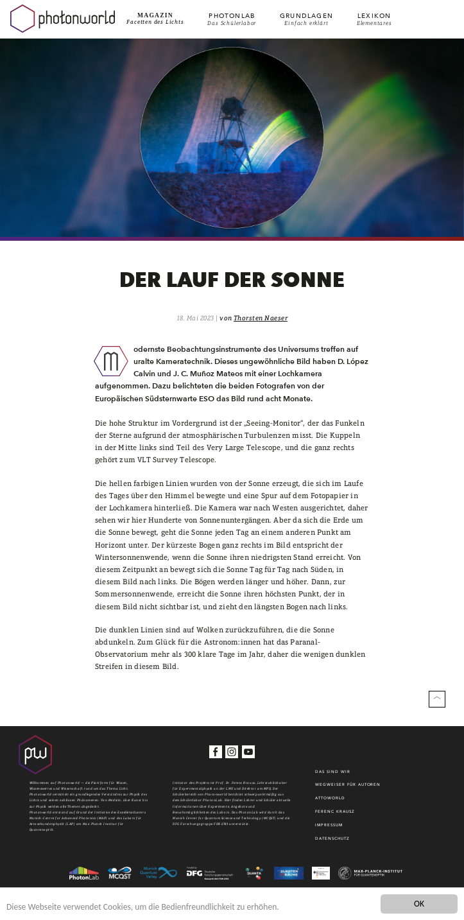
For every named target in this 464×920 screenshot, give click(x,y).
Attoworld (330, 798)
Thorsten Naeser (261, 318)
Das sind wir (332, 771)
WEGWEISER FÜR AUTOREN (348, 784)
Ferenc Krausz (334, 811)
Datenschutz (332, 838)
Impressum (329, 825)
